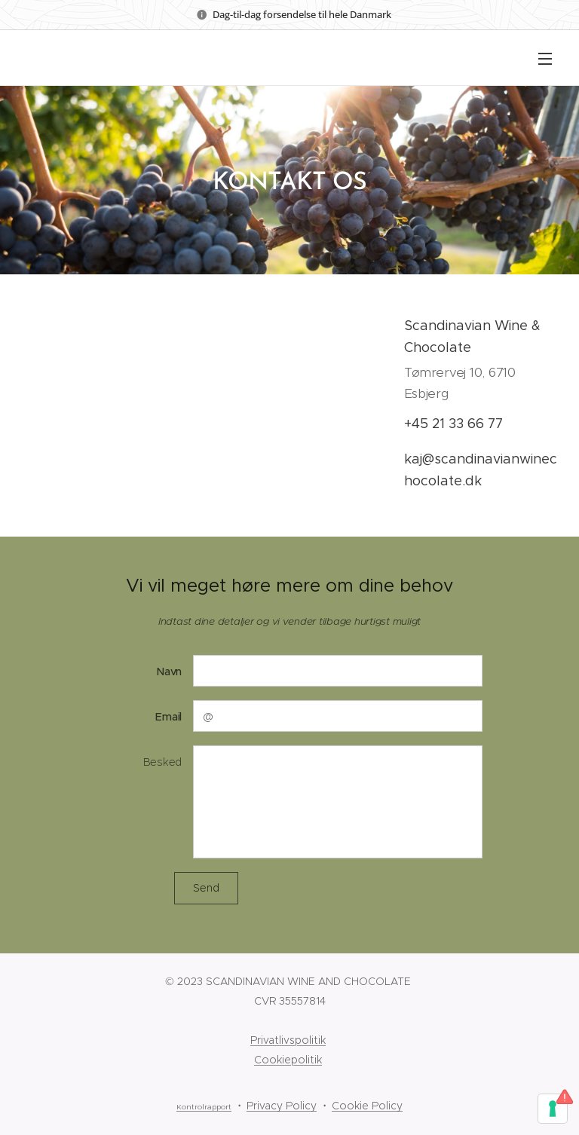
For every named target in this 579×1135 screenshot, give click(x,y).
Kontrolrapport (203, 1107)
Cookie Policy (367, 1105)
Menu (545, 59)
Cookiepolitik (288, 1059)
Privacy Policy (282, 1105)
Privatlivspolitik (288, 1040)
